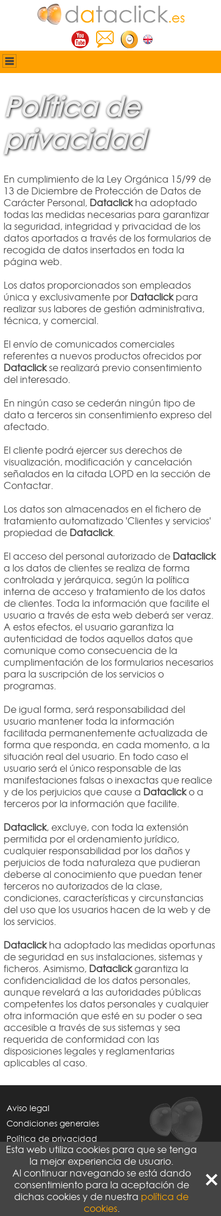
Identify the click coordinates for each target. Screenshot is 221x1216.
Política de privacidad (51, 1139)
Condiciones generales (52, 1123)
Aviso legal (28, 1108)
